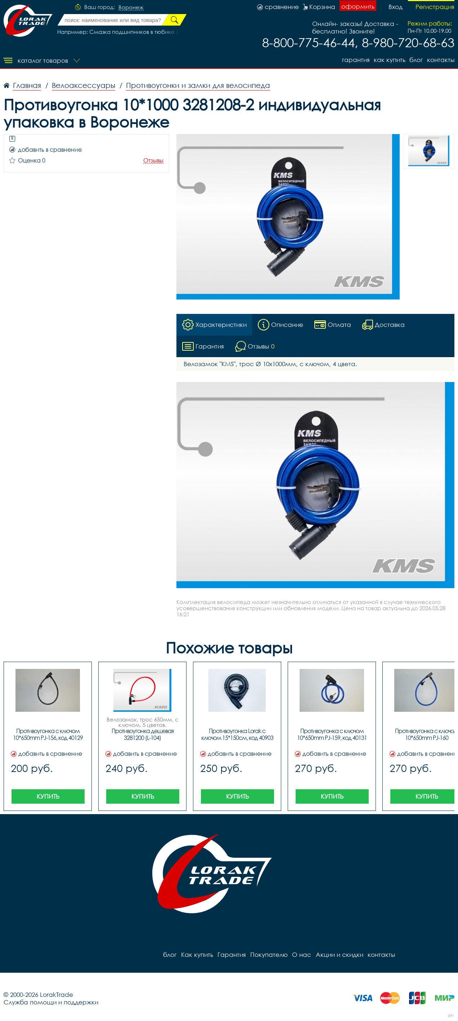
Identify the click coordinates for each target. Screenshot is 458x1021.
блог (416, 59)
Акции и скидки (339, 954)
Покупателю (268, 954)
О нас (301, 954)
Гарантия (355, 59)
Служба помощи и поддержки (51, 1002)
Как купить (389, 59)
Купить (48, 796)
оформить (357, 6)
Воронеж (131, 7)
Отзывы (153, 160)
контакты (440, 59)
